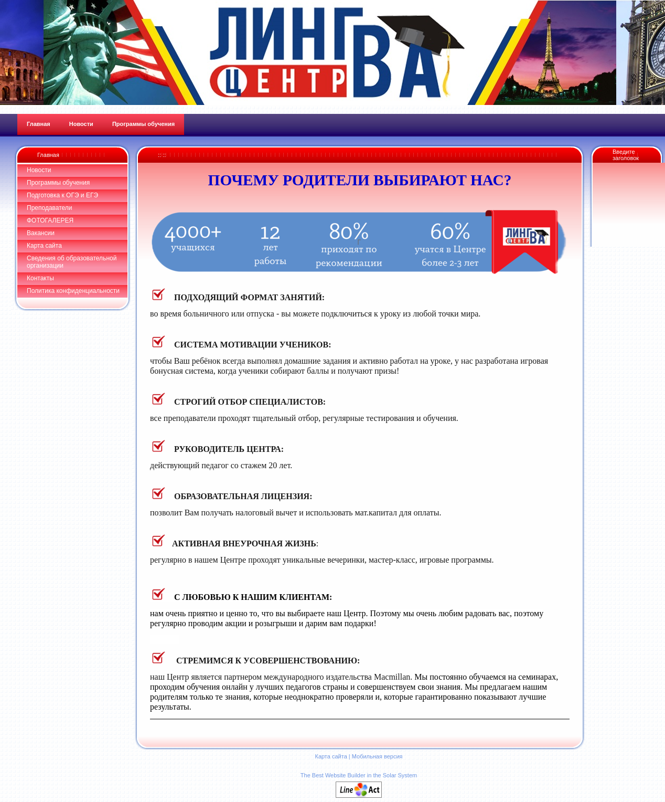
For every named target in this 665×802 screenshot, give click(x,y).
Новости (39, 170)
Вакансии (41, 233)
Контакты (40, 278)
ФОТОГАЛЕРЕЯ (50, 220)
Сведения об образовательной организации (71, 262)
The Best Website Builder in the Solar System (359, 775)
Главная (48, 155)
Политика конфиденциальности (73, 290)
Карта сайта (44, 245)
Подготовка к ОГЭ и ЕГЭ (62, 195)
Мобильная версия (377, 756)
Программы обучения (58, 182)
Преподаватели (49, 208)
